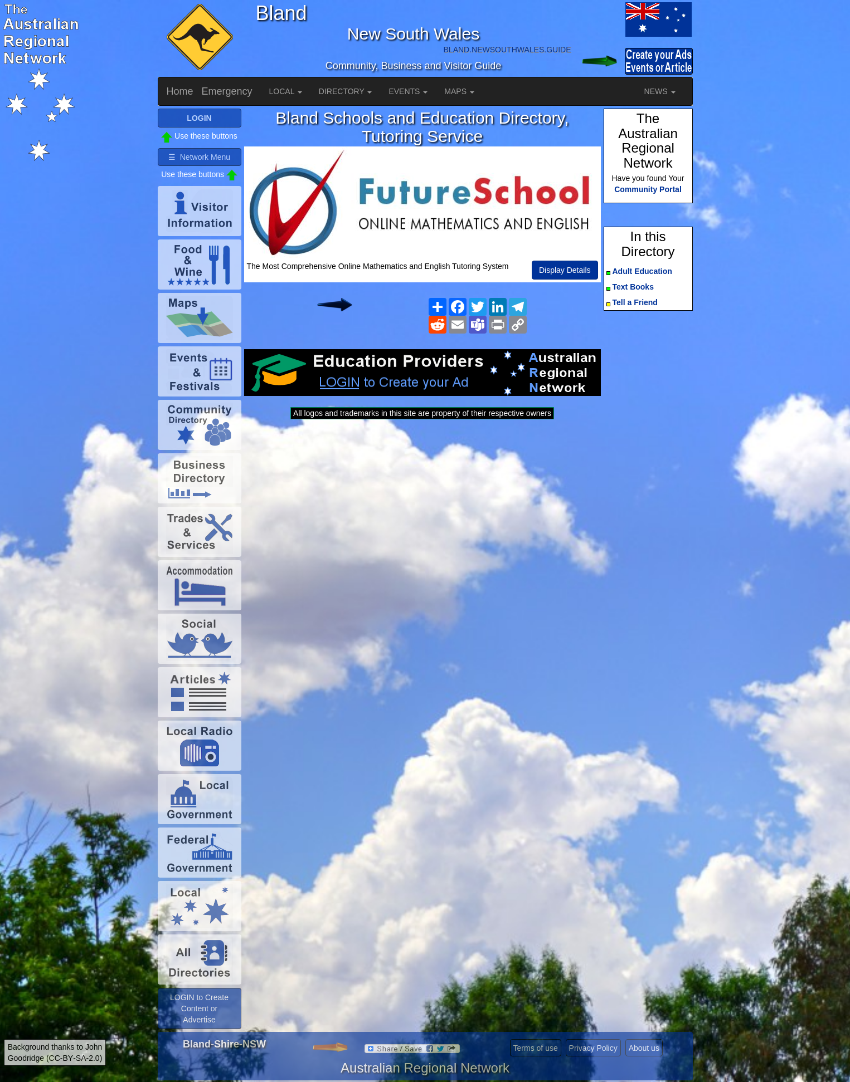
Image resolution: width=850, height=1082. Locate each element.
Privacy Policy (593, 1048)
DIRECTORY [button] (345, 91)
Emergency (227, 91)
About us (644, 1048)
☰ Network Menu (199, 157)
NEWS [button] (660, 91)
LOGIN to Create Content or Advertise (199, 1008)
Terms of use (535, 1048)
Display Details (565, 270)
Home (180, 91)
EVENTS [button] (408, 91)
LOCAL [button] (285, 91)
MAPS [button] (459, 91)
